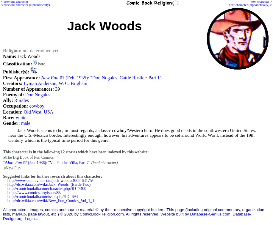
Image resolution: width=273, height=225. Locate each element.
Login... (31, 218)
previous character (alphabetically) (27, 5)
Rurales (21, 100)
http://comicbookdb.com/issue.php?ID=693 (42, 196)
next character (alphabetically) (249, 5)
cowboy (36, 105)
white (21, 117)
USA (48, 111)
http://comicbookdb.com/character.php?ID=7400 (46, 188)
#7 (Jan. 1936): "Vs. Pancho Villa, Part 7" (48, 163)
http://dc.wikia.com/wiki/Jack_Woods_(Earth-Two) (49, 184)
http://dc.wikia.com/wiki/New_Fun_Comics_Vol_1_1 (50, 201)
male (25, 123)
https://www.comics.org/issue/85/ (34, 193)
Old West (32, 111)
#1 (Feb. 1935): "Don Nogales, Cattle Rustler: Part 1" (101, 77)
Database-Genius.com (210, 214)
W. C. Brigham (73, 83)
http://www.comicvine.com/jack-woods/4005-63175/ (50, 180)
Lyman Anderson (40, 83)
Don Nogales (37, 94)
